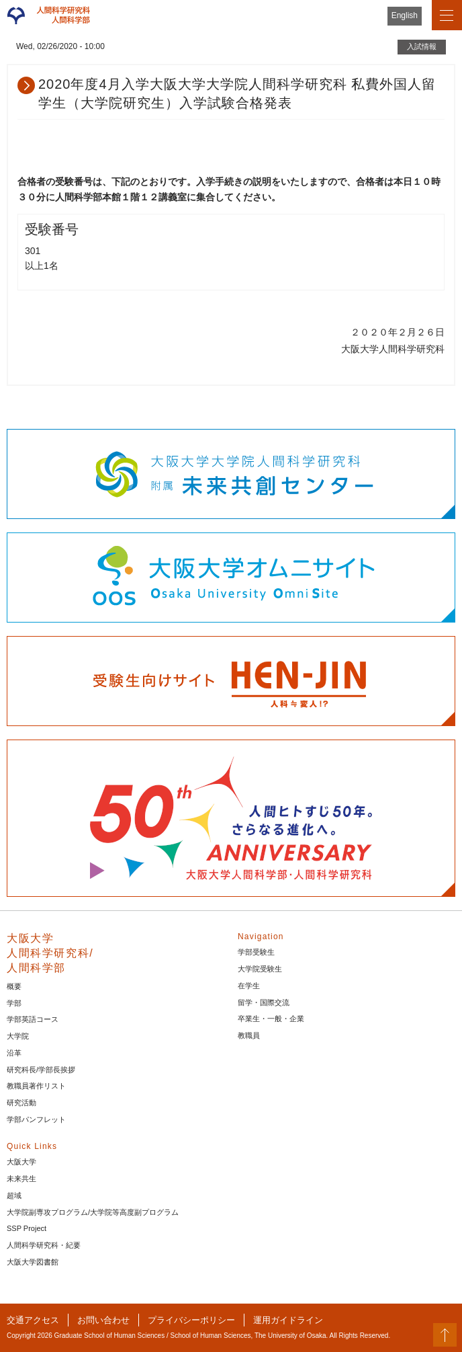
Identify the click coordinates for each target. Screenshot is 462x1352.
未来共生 (21, 1179)
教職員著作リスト (36, 1086)
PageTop (445, 1335)
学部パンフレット (36, 1119)
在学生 (249, 986)
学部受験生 (256, 952)
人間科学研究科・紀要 (44, 1245)
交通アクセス (33, 1320)
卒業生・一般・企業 (271, 1019)
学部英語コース (32, 1019)
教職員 (249, 1035)
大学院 (18, 1036)
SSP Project (26, 1228)
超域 (14, 1195)
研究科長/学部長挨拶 (41, 1070)
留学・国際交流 (263, 1002)
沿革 (14, 1053)
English (404, 15)
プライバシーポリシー (191, 1320)
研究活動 (21, 1103)
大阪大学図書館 (32, 1262)
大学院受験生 (260, 969)
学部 (14, 1003)
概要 (14, 986)
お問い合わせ (103, 1320)
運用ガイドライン (288, 1320)
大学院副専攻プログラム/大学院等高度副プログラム (93, 1212)
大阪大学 (21, 1162)
